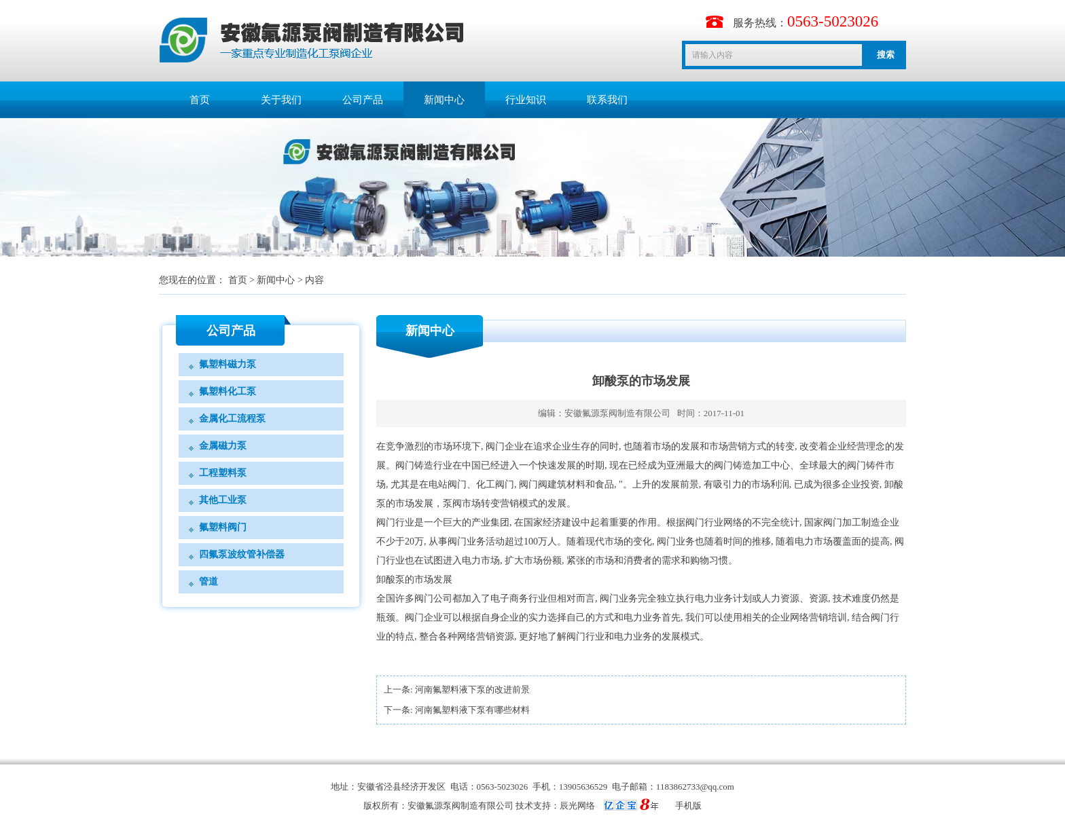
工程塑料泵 (223, 473)
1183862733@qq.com (695, 786)
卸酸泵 (390, 579)
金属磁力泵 (223, 446)
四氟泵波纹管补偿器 (242, 554)
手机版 (688, 805)
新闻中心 (444, 99)
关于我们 (281, 99)
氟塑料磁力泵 (227, 364)
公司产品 (362, 99)
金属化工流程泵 (232, 418)
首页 (199, 99)
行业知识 (525, 99)
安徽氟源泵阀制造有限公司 (617, 413)
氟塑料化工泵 (227, 391)
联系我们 (607, 99)
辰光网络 (577, 805)
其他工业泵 (223, 500)
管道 (208, 581)
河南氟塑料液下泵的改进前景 (472, 689)
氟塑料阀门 (223, 527)
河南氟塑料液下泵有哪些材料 (472, 710)
